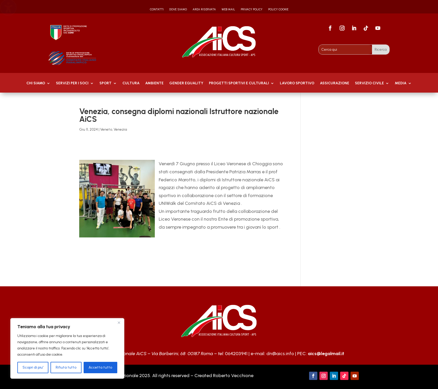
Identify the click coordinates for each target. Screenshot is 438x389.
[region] (67, 348)
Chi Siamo (35, 83)
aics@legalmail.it (326, 353)
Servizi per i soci (72, 83)
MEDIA (400, 83)
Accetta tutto (100, 367)
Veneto (106, 129)
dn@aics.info (280, 353)
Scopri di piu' (33, 367)
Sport (105, 83)
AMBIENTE (154, 83)
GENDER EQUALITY (186, 83)
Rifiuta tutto (66, 367)
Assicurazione (334, 83)
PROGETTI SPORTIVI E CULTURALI (239, 83)
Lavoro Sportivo (297, 83)
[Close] (119, 322)
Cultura (131, 83)
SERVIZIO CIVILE (369, 83)
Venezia (120, 129)
